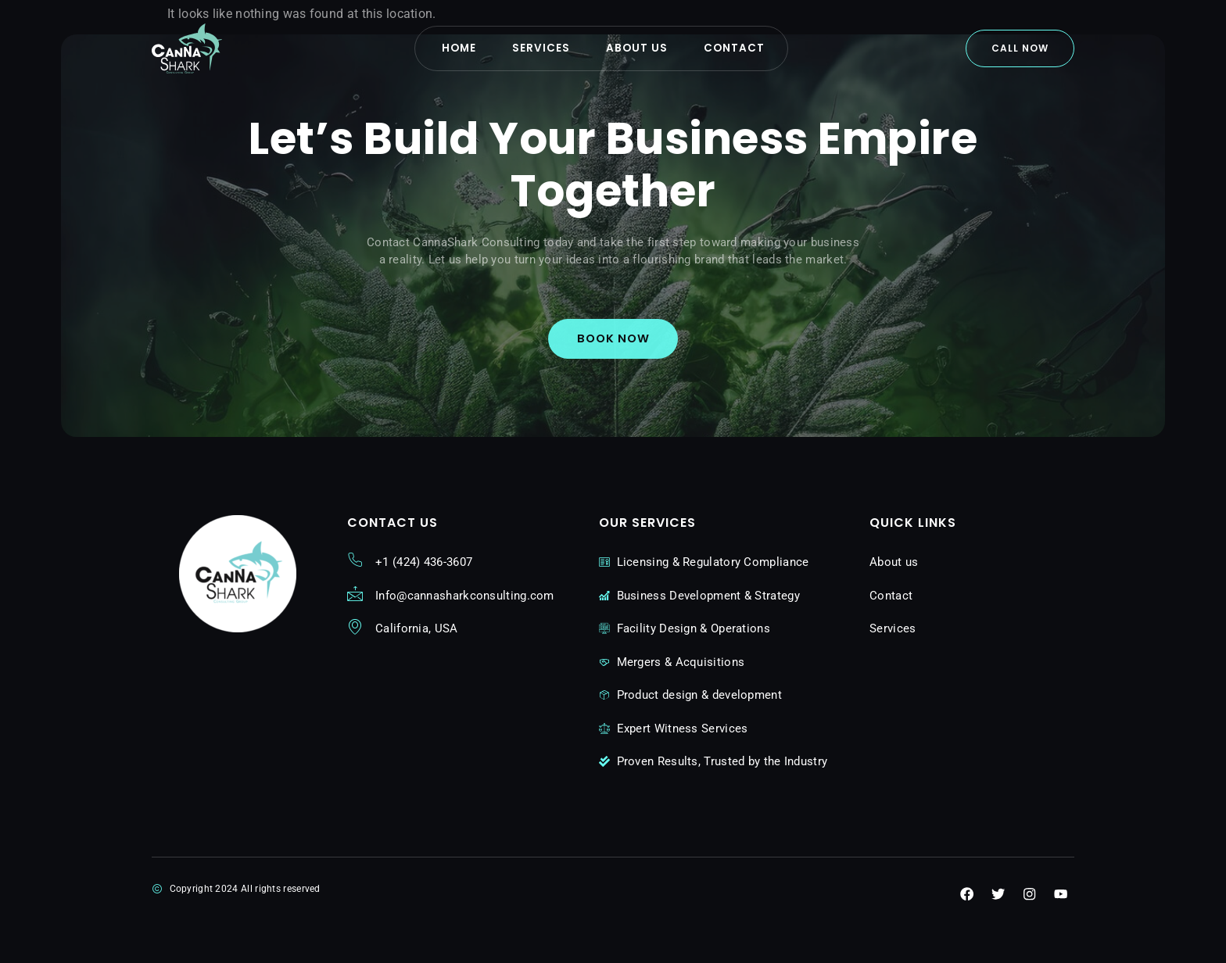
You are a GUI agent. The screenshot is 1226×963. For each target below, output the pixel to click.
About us (644, 48)
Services (538, 48)
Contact (752, 48)
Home (444, 48)
